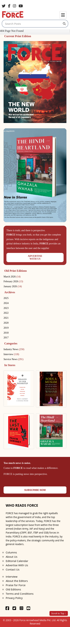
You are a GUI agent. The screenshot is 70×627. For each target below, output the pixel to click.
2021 (6, 318)
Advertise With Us (17, 565)
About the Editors (17, 581)
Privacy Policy (14, 598)
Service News (13, 359)
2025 (6, 298)
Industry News (14, 349)
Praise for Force (16, 585)
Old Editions (13, 589)
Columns (11, 552)
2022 (6, 313)
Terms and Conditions (19, 593)
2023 (6, 308)
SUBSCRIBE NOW (35, 490)
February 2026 (13, 281)
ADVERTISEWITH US (35, 257)
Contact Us (12, 569)
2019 (6, 327)
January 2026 (13, 286)
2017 (6, 337)
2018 (6, 332)
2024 (6, 303)
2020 (6, 322)
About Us (11, 556)
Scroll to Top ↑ (58, 613)
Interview (11, 354)
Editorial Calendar (17, 561)
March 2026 (12, 276)
